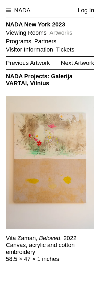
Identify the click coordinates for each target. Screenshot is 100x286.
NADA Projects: (27, 76)
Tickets (65, 49)
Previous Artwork (28, 63)
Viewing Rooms (26, 32)
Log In (86, 10)
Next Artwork (77, 63)
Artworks (60, 32)
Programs (18, 41)
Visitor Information (29, 49)
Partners (45, 41)
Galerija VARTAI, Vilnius (39, 80)
